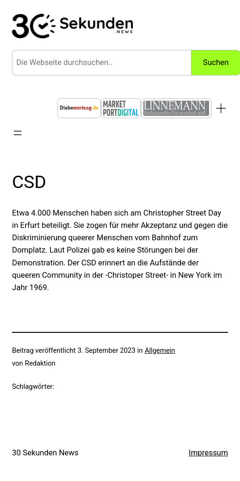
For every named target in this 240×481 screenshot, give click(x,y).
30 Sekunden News (45, 452)
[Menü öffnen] (17, 133)
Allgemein (160, 351)
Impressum (208, 452)
